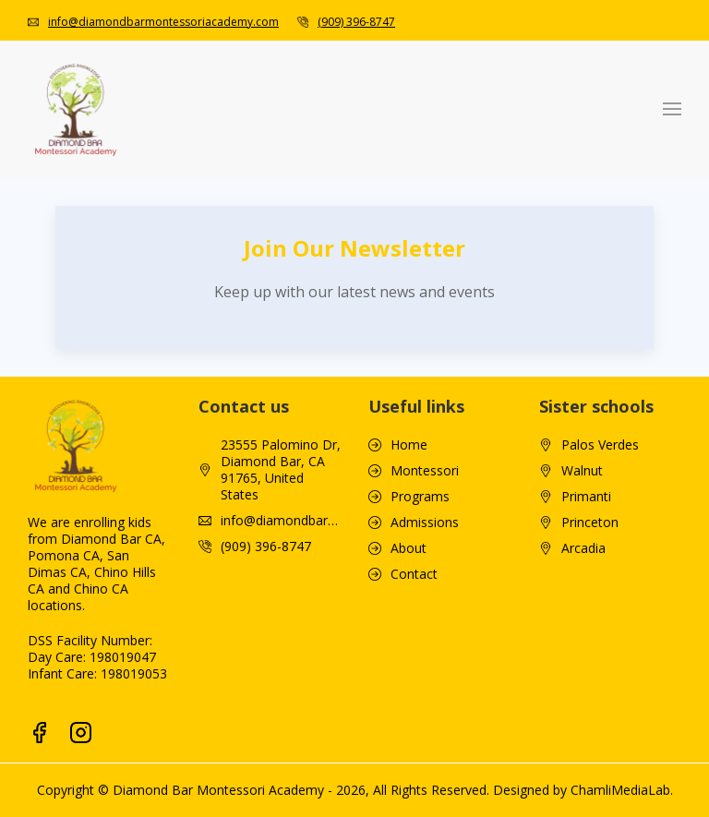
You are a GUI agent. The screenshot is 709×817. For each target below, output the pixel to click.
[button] (672, 109)
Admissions (425, 522)
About (409, 548)
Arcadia (583, 548)
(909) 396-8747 (356, 22)
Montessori (425, 471)
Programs (420, 496)
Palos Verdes (600, 445)
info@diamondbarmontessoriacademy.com (163, 22)
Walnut (582, 471)
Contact (414, 574)
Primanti (586, 496)
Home (409, 445)
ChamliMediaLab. (622, 790)
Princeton (590, 522)
